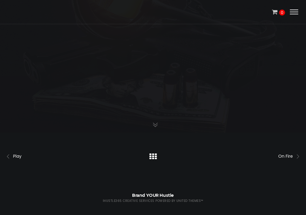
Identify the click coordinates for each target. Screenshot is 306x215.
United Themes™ (190, 201)
